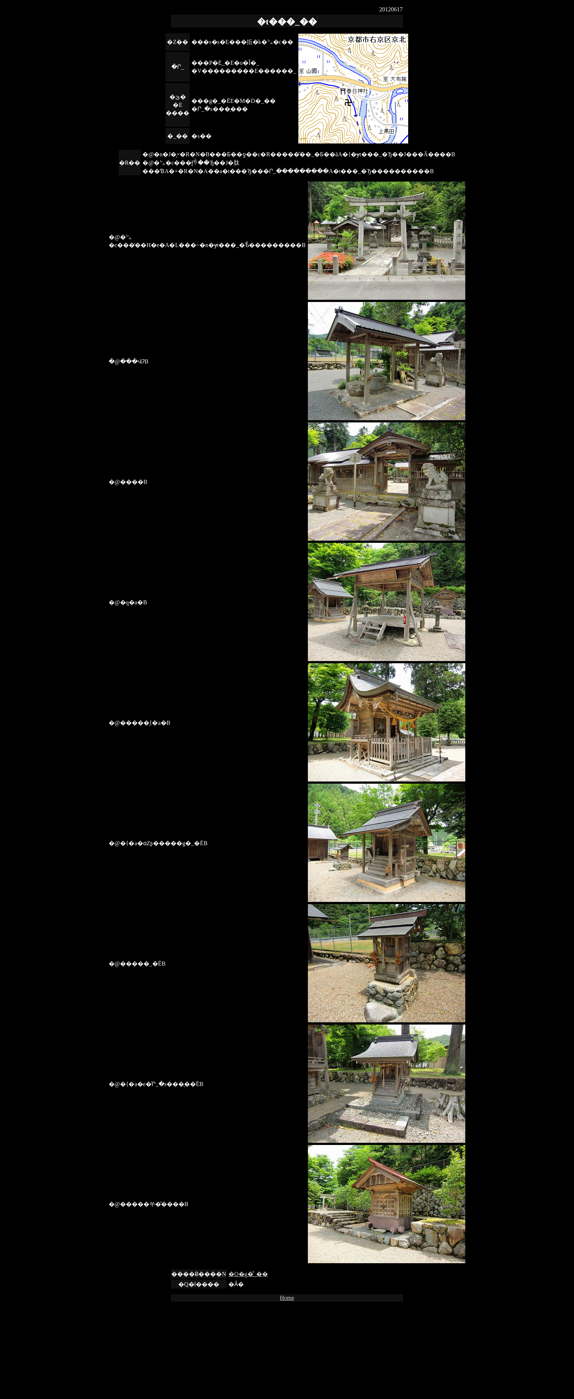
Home (287, 1298)
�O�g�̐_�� (248, 1274)
